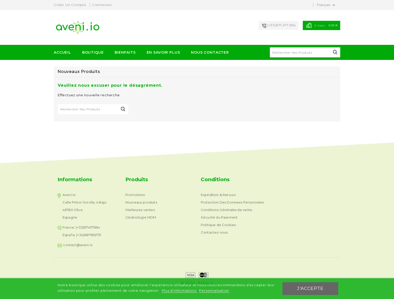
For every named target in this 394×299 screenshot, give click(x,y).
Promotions (135, 195)
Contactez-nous (214, 232)
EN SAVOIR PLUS (163, 52)
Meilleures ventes (140, 210)
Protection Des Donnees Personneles (232, 202)
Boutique (93, 52)
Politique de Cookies (218, 225)
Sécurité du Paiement (219, 217)
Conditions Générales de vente (227, 210)
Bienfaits (125, 52)
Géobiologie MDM (140, 217)
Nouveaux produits (141, 202)
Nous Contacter (210, 52)
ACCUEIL (62, 52)
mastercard (203, 275)
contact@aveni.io (78, 245)
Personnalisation (214, 290)
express (190, 275)
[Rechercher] (305, 52)
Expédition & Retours (218, 195)
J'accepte (310, 288)
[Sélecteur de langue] (326, 5)
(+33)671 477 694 (281, 25)
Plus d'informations (179, 290)
